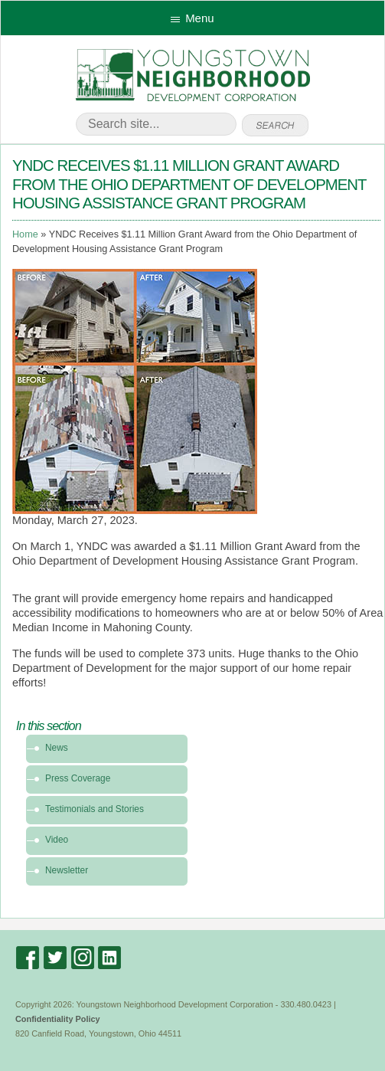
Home (25, 234)
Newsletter (66, 870)
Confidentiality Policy (57, 1019)
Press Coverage (77, 778)
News (56, 747)
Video (56, 839)
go (275, 126)
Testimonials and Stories (94, 809)
